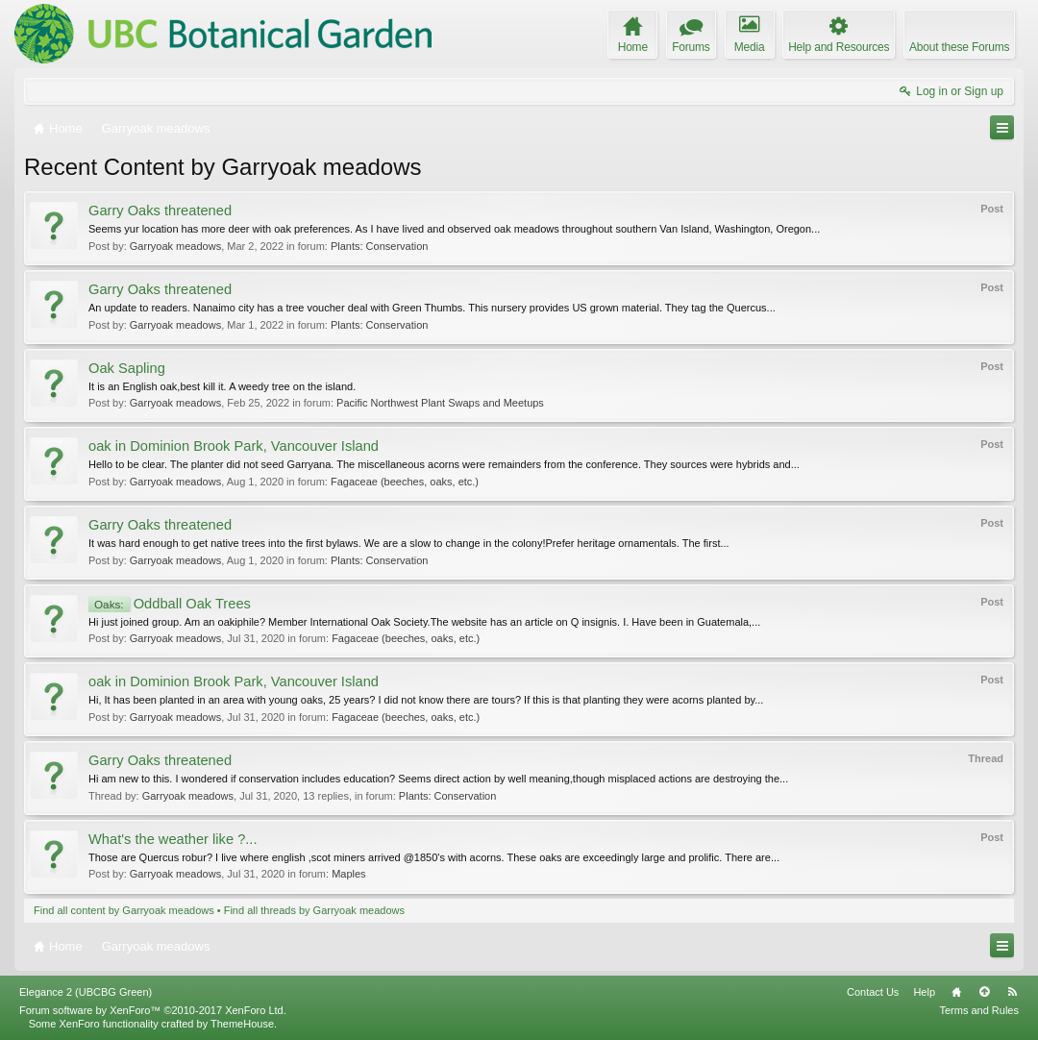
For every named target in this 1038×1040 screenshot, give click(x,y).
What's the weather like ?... (173, 839)
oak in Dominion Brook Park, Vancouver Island (233, 446)
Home (956, 992)
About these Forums (959, 47)
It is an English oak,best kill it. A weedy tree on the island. (222, 386)
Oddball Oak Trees (169, 603)
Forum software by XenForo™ (152, 1010)
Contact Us (873, 992)
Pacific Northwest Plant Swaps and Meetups (440, 403)
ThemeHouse (242, 1023)
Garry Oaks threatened (160, 210)
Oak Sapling (126, 368)
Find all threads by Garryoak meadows (314, 910)
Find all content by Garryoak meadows (124, 910)
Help (924, 992)
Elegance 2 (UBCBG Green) (85, 992)
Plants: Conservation (380, 246)
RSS (1012, 992)
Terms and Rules (979, 1010)
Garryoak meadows (175, 246)
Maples (348, 873)
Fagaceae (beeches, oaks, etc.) (405, 481)
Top (984, 992)
